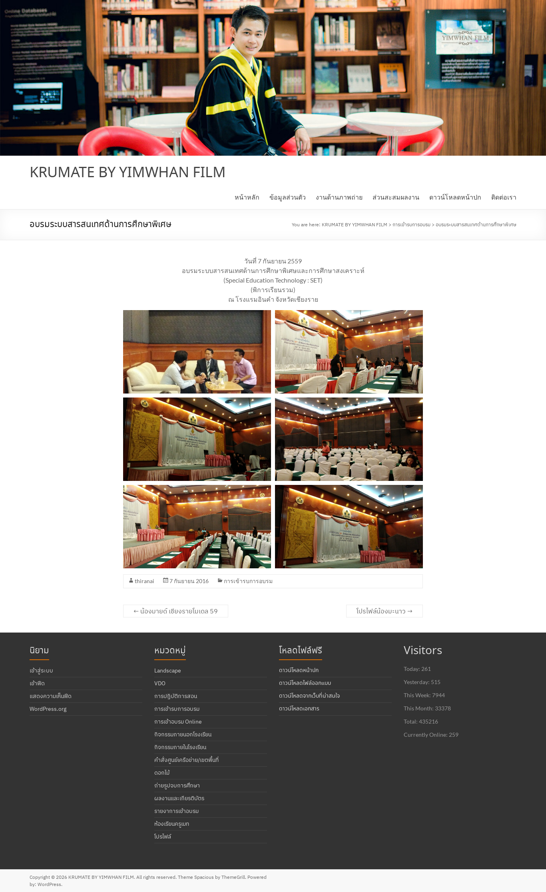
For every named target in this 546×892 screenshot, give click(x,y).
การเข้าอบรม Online (178, 721)
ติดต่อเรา (503, 197)
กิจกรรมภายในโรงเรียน (180, 747)
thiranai (144, 581)
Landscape (167, 670)
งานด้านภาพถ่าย (339, 197)
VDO (159, 683)
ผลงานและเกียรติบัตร (179, 798)
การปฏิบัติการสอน (175, 696)
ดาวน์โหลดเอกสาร (299, 709)
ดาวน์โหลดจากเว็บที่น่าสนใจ (309, 696)
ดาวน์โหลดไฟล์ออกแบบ (305, 683)
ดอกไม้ (161, 772)
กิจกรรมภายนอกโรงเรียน (182, 734)
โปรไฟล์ (162, 836)
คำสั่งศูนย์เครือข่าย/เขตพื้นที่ (186, 759)
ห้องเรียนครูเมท (171, 823)
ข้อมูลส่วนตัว (287, 197)
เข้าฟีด (37, 683)
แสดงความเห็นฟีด (51, 696)
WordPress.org (48, 708)
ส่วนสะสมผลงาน (396, 197)
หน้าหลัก (247, 197)
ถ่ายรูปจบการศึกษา (177, 785)
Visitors (423, 651)
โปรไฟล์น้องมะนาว (384, 611)
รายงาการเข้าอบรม (176, 811)
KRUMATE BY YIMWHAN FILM (128, 173)
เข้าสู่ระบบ (41, 670)
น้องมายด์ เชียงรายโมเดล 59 (176, 611)
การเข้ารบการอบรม (248, 581)
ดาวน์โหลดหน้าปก (455, 197)
